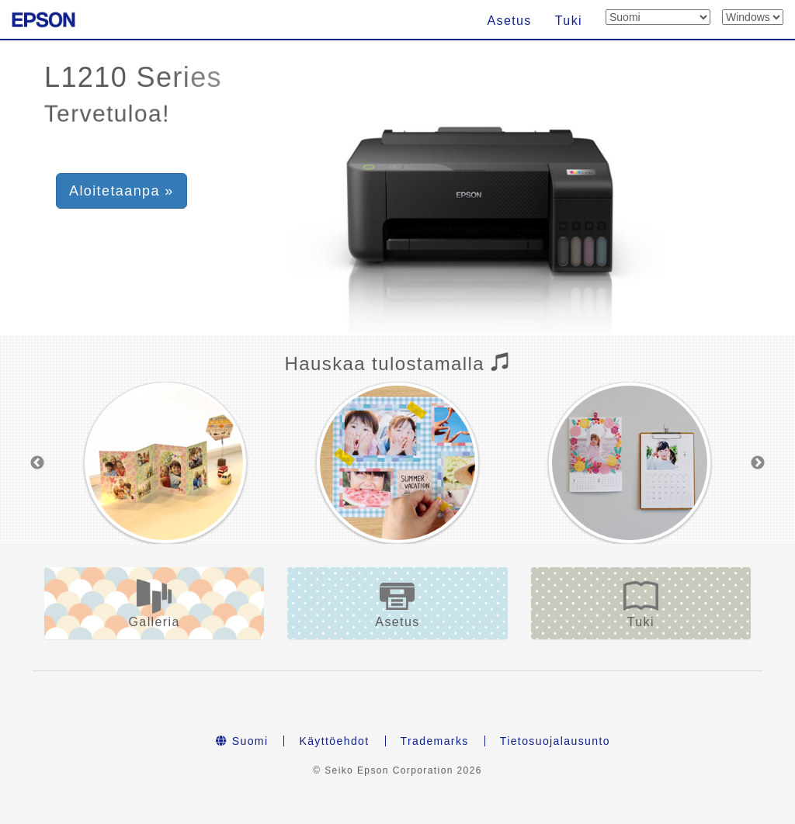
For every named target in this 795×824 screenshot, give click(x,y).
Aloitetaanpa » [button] (121, 191)
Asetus (509, 20)
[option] (165, 463)
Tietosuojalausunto (555, 741)
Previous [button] (37, 463)
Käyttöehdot (334, 741)
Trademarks (435, 741)
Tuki (568, 20)
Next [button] (757, 463)
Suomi (242, 741)
